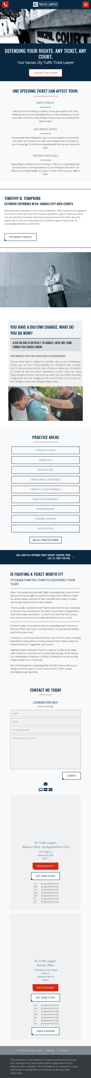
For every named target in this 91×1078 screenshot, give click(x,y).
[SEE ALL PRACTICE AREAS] (46, 540)
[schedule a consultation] (45, 557)
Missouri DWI (45, 469)
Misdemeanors (45, 508)
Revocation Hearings (45, 499)
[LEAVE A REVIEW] (45, 1031)
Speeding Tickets (46, 450)
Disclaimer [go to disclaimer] (64, 1050)
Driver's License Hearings (45, 489)
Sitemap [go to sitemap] (51, 1050)
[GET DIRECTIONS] (45, 876)
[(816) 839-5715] (45, 866)
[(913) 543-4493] (45, 988)
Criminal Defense (45, 518)
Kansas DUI (45, 460)
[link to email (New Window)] (46, 784)
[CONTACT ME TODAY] (45, 73)
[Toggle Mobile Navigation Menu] (86, 4)
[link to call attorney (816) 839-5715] (5, 4)
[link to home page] (45, 4)
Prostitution (45, 528)
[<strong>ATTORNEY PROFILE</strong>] (20, 237)
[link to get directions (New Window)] (45, 855)
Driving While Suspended (45, 479)
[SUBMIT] (71, 776)
